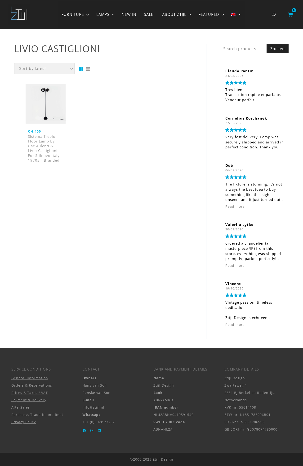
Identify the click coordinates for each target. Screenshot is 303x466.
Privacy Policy (23, 422)
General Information (29, 378)
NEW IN (129, 14)
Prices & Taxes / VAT (29, 392)
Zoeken (277, 48)
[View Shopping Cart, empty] (290, 14)
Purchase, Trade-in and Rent (37, 414)
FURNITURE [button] (75, 14)
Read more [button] (235, 206)
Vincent (233, 283)
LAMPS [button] (105, 14)
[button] (86, 14)
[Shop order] (44, 68)
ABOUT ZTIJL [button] (176, 14)
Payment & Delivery (28, 400)
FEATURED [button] (211, 14)
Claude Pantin (239, 71)
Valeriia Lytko (239, 224)
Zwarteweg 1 (235, 385)
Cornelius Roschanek (246, 118)
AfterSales (20, 407)
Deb (229, 165)
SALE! (149, 14)
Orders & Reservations (31, 385)
